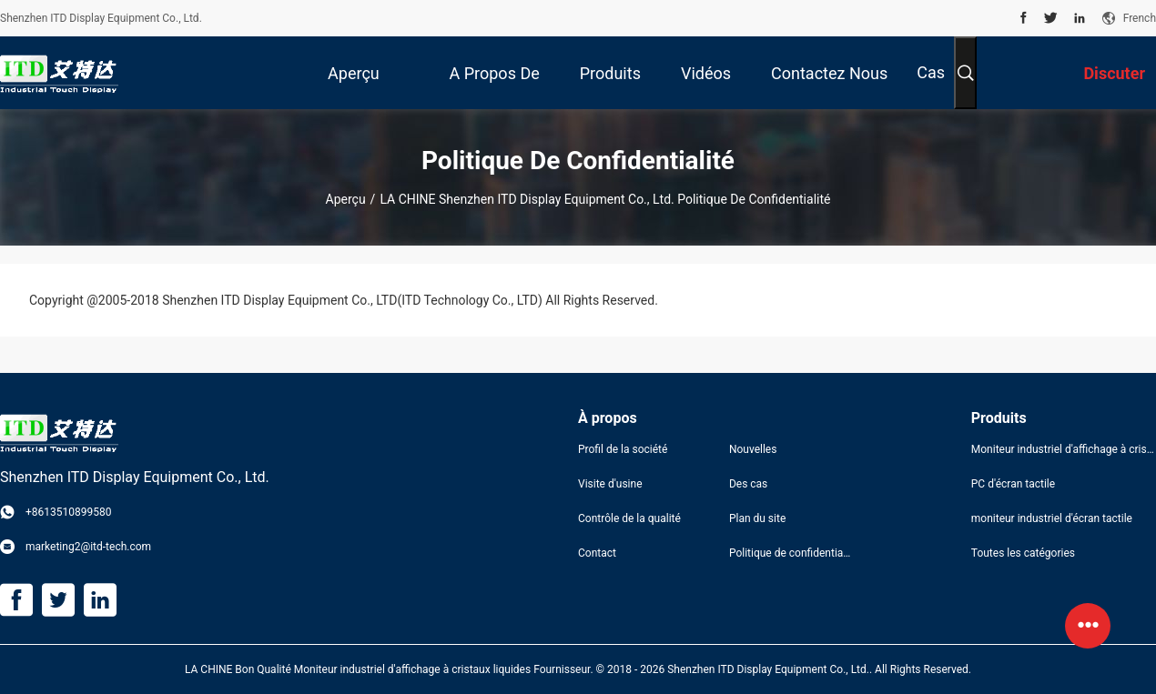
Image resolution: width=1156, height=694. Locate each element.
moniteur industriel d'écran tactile (1051, 518)
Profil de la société (622, 449)
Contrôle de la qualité (629, 518)
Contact (597, 553)
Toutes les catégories (1023, 553)
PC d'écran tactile (1013, 484)
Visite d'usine (610, 484)
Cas (931, 72)
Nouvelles (753, 449)
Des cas (748, 484)
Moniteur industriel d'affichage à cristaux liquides (1063, 449)
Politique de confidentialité (790, 553)
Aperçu (346, 199)
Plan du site (757, 518)
